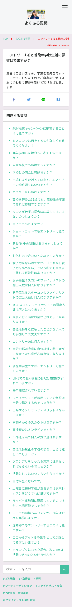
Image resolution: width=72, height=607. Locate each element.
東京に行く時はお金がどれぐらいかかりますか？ (38, 319)
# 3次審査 (9, 578)
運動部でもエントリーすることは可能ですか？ (38, 527)
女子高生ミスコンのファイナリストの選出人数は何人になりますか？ (38, 282)
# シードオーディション (17, 585)
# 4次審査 (24, 578)
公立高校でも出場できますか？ (33, 165)
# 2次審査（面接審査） (17, 593)
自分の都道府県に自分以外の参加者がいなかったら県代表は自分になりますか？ (38, 353)
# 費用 (37, 578)
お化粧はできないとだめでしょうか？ (38, 255)
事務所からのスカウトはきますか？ (37, 422)
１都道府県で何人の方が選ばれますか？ (37, 439)
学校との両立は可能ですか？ (32, 172)
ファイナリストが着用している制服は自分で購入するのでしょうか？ (38, 400)
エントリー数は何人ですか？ (32, 341)
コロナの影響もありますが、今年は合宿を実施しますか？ (38, 515)
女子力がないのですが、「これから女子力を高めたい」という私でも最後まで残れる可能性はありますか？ (38, 268)
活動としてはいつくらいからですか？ (38, 473)
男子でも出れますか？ (27, 224)
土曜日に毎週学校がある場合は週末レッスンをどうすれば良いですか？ (38, 491)
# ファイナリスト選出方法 (19, 600)
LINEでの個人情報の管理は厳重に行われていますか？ (38, 380)
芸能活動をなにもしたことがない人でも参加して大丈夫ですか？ (38, 331)
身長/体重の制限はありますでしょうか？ (37, 246)
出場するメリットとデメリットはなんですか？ (38, 412)
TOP (5, 38)
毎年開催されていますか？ (30, 390)
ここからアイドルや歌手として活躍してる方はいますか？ (38, 540)
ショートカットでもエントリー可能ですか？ (38, 233)
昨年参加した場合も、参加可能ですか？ (37, 155)
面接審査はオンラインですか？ (33, 429)
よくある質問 (22, 38)
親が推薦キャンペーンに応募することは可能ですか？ (38, 131)
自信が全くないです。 (27, 481)
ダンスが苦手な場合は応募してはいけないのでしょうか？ (38, 214)
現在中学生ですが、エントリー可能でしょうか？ (38, 368)
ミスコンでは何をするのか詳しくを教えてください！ (38, 143)
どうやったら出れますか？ (30, 192)
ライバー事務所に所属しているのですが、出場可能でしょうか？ (38, 503)
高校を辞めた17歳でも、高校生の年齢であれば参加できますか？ (38, 202)
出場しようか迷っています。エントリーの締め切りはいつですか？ (38, 182)
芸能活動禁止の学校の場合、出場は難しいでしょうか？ (38, 451)
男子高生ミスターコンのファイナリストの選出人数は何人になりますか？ (38, 295)
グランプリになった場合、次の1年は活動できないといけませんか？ (37, 552)
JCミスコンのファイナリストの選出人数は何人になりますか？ (38, 307)
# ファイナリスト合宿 (49, 585)
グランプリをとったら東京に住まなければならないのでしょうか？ (38, 464)
